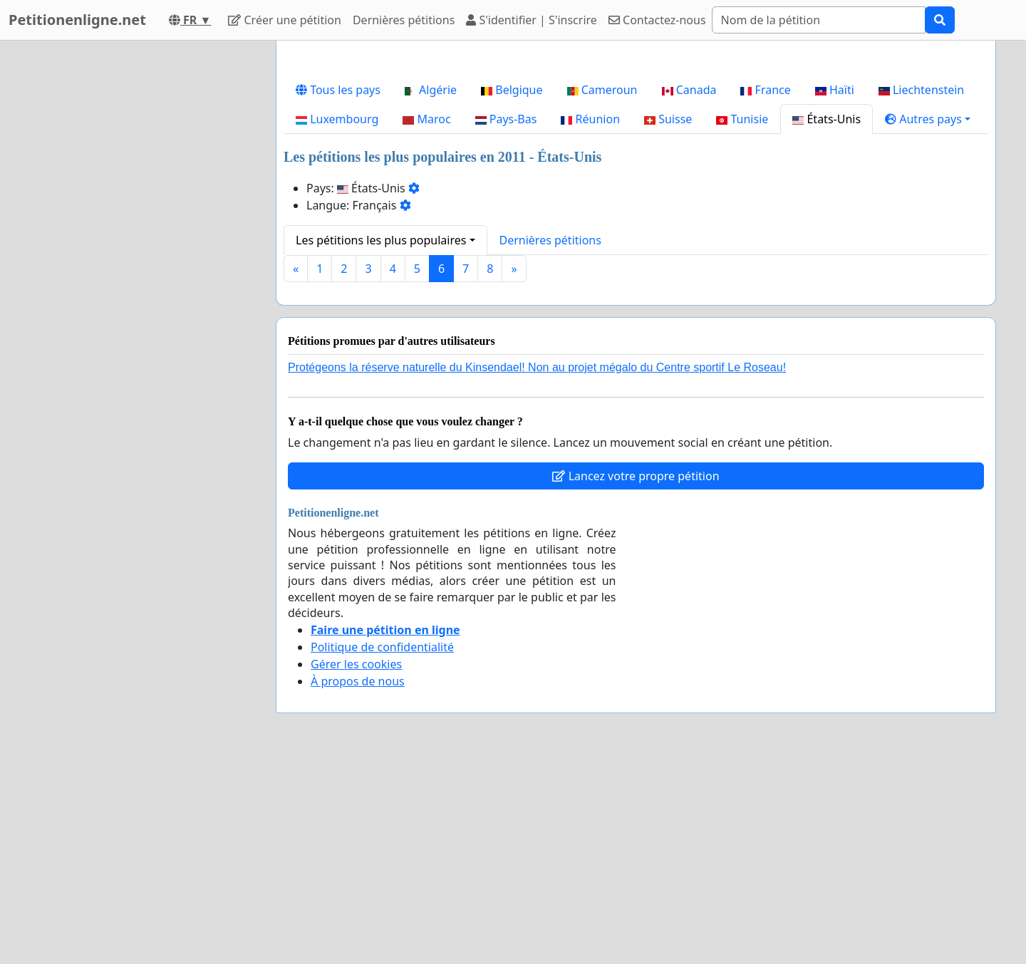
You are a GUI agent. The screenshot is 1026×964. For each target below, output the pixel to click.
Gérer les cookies (356, 664)
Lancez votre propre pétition (635, 476)
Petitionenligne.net (77, 19)
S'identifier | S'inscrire (531, 20)
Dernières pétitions (404, 20)
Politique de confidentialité (382, 647)
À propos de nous (358, 681)
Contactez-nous (657, 20)
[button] (928, 119)
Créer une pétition (284, 20)
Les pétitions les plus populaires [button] (381, 240)
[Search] (819, 19)
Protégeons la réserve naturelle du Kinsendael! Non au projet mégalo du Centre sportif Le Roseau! (537, 367)
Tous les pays (338, 90)
